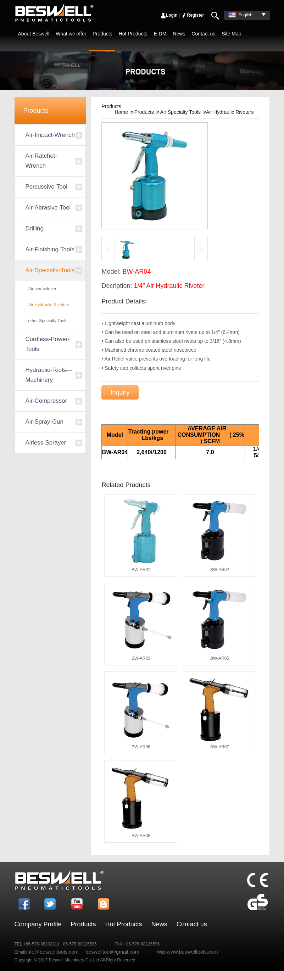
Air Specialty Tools (180, 112)
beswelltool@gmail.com (112, 952)
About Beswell (34, 34)
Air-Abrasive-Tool (48, 207)
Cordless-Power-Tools (48, 344)
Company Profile (38, 924)
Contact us (203, 34)
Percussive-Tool (46, 186)
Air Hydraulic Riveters (48, 304)
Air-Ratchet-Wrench (41, 160)
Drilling (35, 228)
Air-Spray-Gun (44, 421)
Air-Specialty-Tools (50, 270)
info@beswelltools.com (52, 952)
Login (169, 15)
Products (102, 34)
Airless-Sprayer (46, 442)
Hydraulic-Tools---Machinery (49, 375)
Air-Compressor (46, 400)
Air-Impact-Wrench (50, 135)
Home (121, 112)
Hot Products (133, 34)
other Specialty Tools (48, 320)
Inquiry (119, 392)
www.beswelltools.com (192, 952)
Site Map (231, 34)
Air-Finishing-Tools (50, 249)
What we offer (71, 34)
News (179, 34)
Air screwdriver (42, 288)
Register (192, 15)
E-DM (160, 34)
